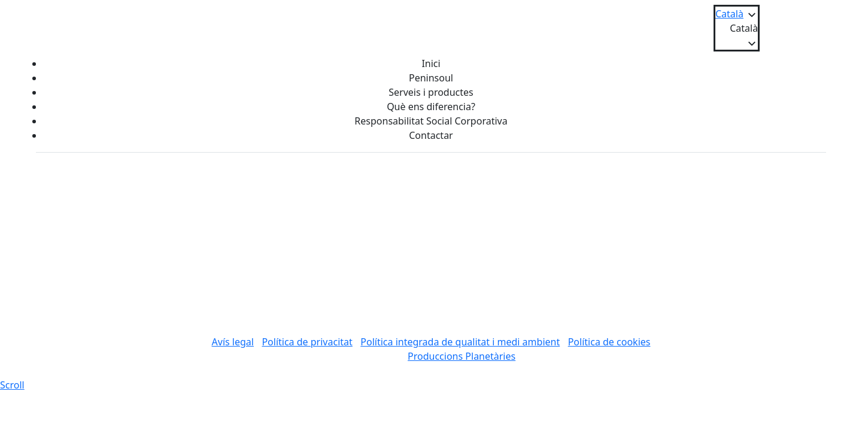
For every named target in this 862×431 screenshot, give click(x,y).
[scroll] (12, 384)
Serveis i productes (431, 92)
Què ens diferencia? (431, 106)
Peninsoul (431, 77)
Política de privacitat (307, 341)
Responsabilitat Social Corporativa (430, 121)
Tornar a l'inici (431, 294)
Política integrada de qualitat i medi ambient (460, 341)
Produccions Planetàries (461, 356)
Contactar (431, 135)
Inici (430, 63)
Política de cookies (609, 341)
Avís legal (233, 341)
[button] (736, 28)
